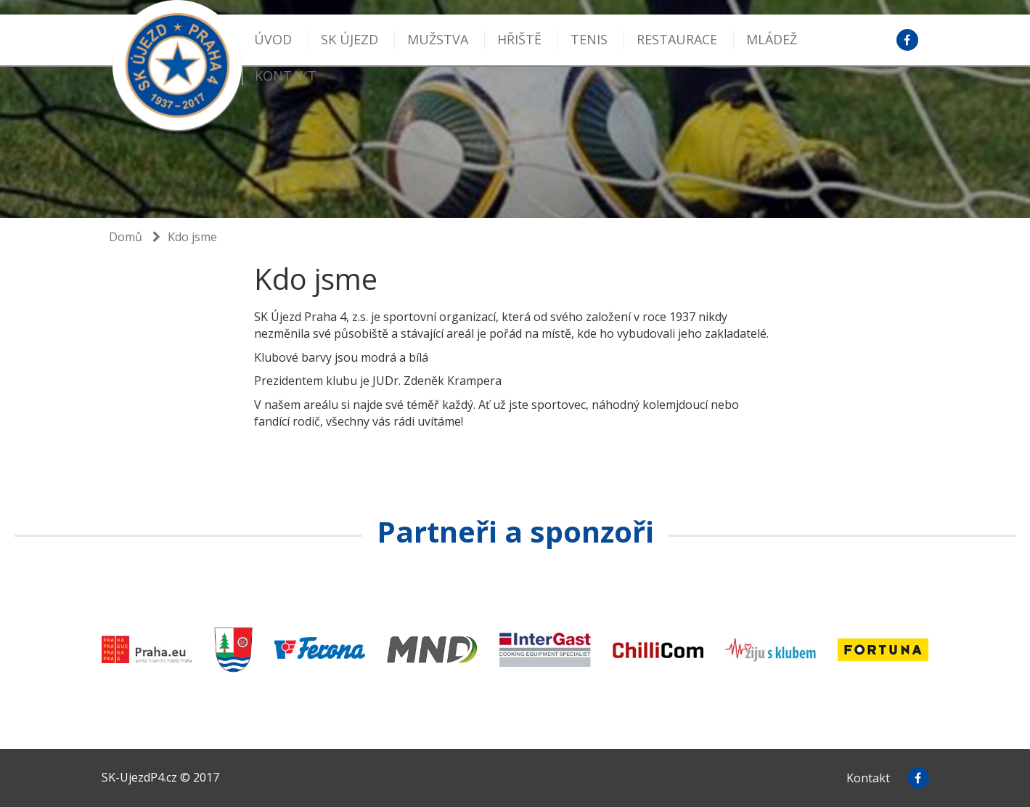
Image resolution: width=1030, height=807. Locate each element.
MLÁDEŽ (771, 39)
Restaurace (677, 39)
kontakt (285, 75)
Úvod (273, 39)
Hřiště (519, 39)
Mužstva (437, 39)
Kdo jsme (192, 237)
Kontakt (868, 778)
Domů (125, 237)
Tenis (589, 39)
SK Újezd (349, 39)
